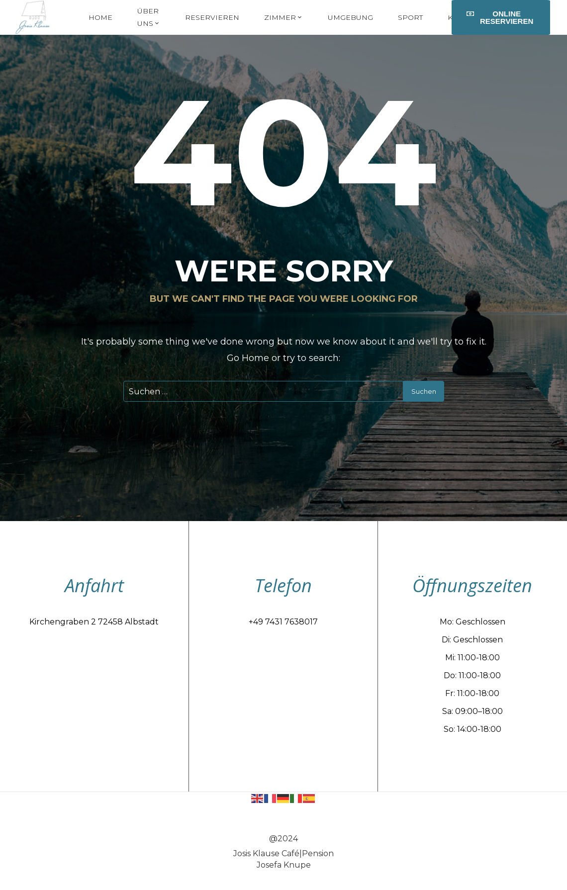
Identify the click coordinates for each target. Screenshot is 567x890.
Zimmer (283, 17)
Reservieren (212, 17)
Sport (410, 17)
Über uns (148, 17)
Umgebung (350, 17)
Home (100, 17)
